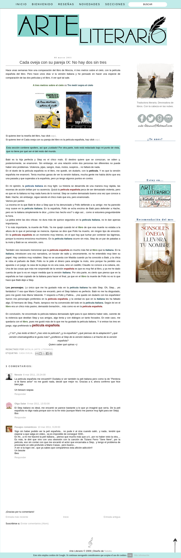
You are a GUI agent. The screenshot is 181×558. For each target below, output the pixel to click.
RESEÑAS (66, 4)
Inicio (66, 517)
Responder (20, 394)
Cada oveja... (26, 353)
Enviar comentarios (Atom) (34, 523)
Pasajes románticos (25, 427)
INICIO (21, 4)
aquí (53, 135)
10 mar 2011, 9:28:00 (49, 427)
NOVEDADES (89, 4)
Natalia (108, 551)
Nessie (18, 374)
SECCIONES (115, 4)
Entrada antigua (112, 517)
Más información (141, 555)
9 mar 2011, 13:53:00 (38, 403)
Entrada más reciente (17, 517)
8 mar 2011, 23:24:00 (34, 374)
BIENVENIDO (42, 4)
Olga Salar (20, 403)
